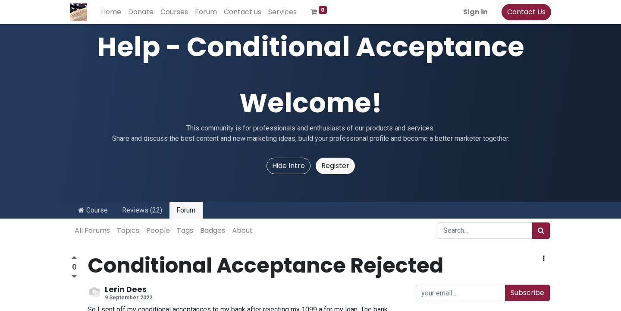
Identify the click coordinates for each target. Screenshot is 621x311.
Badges (212, 230)
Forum (185, 210)
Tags (185, 230)
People (158, 230)
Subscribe (527, 293)
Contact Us (525, 12)
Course (93, 210)
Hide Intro (288, 166)
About (242, 230)
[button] (543, 258)
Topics (128, 230)
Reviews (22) (142, 210)
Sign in (474, 12)
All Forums (92, 230)
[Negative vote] (74, 276)
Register (335, 166)
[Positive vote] (74, 259)
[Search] (541, 230)
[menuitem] (112, 12)
